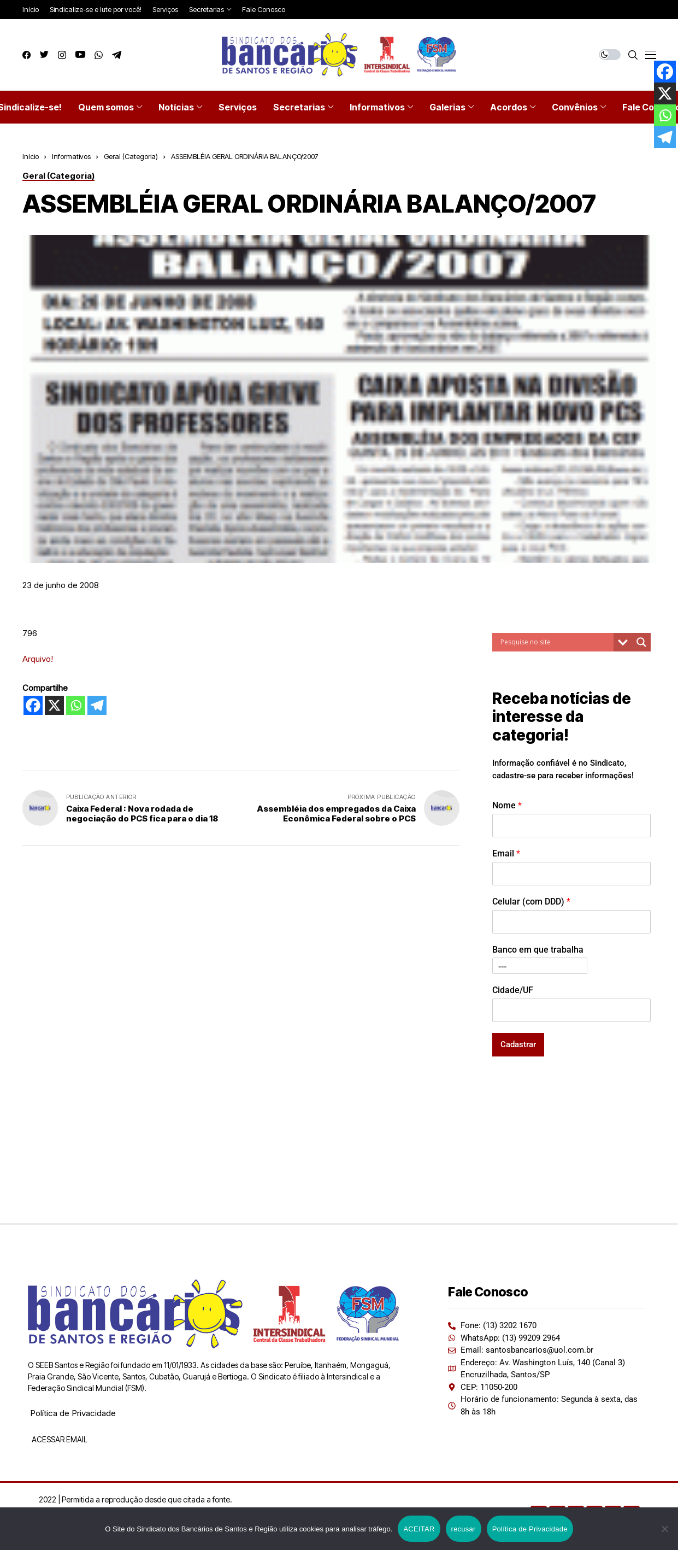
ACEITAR (418, 1529)
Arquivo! (37, 659)
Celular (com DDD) (531, 901)
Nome (507, 805)
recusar (463, 1529)
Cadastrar (518, 1044)
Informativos (71, 156)
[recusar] (664, 1528)
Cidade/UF (512, 990)
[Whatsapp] (75, 705)
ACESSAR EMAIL (58, 1439)
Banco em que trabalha (537, 949)
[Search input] (555, 642)
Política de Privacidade (73, 1413)
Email (506, 853)
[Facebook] (33, 705)
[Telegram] (97, 705)
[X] (54, 705)
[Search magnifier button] (641, 642)
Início (30, 156)
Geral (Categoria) (131, 156)
